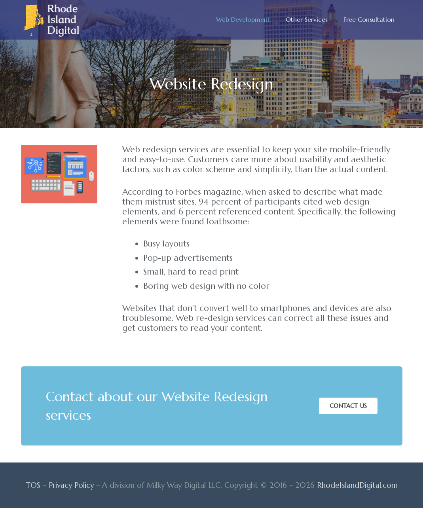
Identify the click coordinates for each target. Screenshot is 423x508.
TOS (33, 485)
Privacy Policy (71, 485)
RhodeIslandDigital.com (357, 485)
